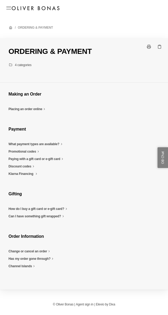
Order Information (26, 236)
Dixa (112, 304)
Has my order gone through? (31, 259)
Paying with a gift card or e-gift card (36, 159)
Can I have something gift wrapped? (36, 216)
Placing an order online (27, 109)
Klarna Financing (23, 174)
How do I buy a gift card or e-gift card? (38, 209)
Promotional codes (24, 151)
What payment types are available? (36, 144)
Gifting (15, 194)
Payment (17, 129)
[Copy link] (159, 46)
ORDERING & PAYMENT (35, 27)
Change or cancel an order (29, 251)
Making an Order (24, 94)
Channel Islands (22, 266)
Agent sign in (84, 304)
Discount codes (22, 166)
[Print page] (149, 46)
